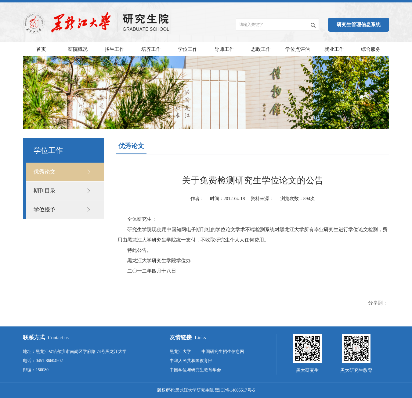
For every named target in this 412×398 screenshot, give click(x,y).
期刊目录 (45, 191)
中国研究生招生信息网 (222, 351)
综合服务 (371, 49)
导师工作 (224, 49)
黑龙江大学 (180, 351)
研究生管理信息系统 (359, 24)
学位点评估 (297, 49)
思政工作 (261, 49)
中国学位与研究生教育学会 (195, 370)
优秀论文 (45, 172)
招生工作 (114, 49)
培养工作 (151, 49)
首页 (41, 49)
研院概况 (78, 49)
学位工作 (187, 49)
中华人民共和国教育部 (191, 360)
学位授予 (45, 209)
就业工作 (334, 49)
